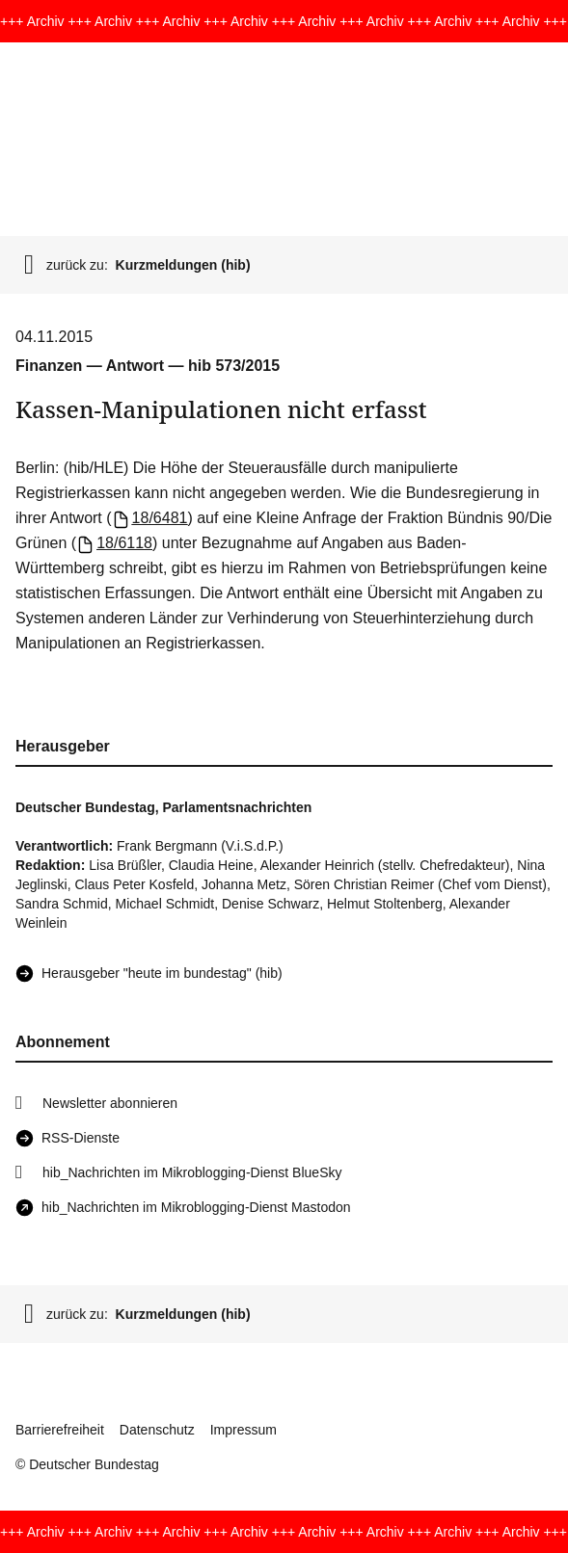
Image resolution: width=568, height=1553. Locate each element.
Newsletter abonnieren (109, 1103)
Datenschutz (157, 1429)
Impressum (243, 1429)
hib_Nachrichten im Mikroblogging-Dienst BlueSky (191, 1172)
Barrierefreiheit (59, 1429)
